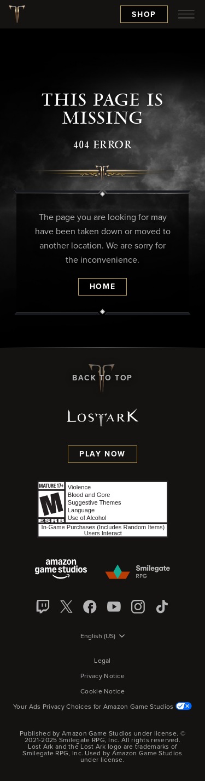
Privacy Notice (102, 676)
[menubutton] (186, 14)
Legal (102, 661)
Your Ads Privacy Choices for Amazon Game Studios (102, 707)
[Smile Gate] (137, 572)
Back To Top (102, 378)
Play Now (102, 454)
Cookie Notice (102, 692)
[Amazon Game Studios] (61, 570)
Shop (144, 15)
